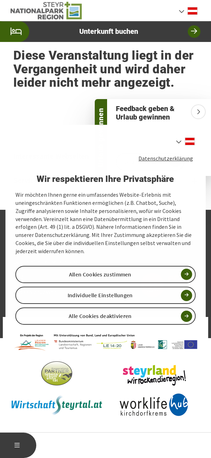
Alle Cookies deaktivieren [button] (100, 315)
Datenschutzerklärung (165, 158)
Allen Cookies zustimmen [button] (100, 274)
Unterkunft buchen (100, 31)
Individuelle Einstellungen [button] (100, 295)
